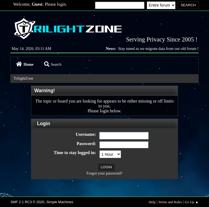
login (61, 4)
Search (52, 64)
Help (152, 202)
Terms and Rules (170, 202)
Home (24, 64)
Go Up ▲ (192, 202)
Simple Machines (59, 202)
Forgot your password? (104, 173)
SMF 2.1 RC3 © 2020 (27, 202)
